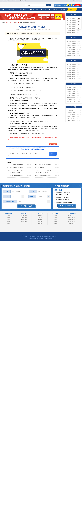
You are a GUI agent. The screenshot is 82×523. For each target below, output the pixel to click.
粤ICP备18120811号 (48, 234)
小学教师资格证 (24, 217)
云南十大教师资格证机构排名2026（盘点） (71, 18)
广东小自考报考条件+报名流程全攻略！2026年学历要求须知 (71, 110)
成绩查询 (8, 217)
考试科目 (8, 215)
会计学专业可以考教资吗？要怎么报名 (15, 175)
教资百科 (72, 9)
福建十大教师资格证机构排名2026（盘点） (71, 28)
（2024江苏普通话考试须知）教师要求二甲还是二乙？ (71, 51)
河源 (74, 215)
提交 (52, 153)
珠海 (71, 219)
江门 (72, 215)
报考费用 (55, 221)
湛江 (71, 215)
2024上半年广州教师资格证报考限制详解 (71, 49)
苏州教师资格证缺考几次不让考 (71, 45)
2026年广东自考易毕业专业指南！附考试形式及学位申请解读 (71, 114)
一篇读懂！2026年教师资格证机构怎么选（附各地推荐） (71, 95)
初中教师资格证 (24, 219)
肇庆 (72, 217)
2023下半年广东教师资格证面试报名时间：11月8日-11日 (71, 47)
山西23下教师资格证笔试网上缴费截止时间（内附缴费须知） (15, 167)
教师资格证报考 (23, 9)
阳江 (74, 219)
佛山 (71, 223)
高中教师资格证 (24, 221)
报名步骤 (40, 223)
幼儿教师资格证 (24, 215)
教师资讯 (43, 9)
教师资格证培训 (53, 9)
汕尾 (71, 217)
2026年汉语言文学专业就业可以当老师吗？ (71, 89)
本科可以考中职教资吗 (39, 167)
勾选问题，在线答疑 (66, 206)
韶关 (72, 219)
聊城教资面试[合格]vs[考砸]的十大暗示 (71, 55)
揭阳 (69, 217)
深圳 (74, 217)
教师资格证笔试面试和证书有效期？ (64, 193)
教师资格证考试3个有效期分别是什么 (42, 172)
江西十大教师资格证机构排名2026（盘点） (71, 20)
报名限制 (40, 219)
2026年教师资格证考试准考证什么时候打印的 (71, 93)
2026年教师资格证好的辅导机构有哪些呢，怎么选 (71, 99)
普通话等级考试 (22, 1)
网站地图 (68, 1)
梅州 (72, 221)
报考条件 (55, 217)
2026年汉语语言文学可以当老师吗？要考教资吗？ (71, 91)
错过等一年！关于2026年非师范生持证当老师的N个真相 (71, 101)
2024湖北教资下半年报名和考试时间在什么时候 (71, 53)
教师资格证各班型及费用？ (62, 195)
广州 (69, 223)
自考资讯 (63, 9)
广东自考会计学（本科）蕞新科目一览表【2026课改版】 (71, 112)
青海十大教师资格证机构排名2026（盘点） (71, 32)
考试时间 (40, 221)
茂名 (71, 221)
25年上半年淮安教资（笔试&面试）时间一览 (71, 43)
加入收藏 (79, 1)
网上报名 (29, 1)
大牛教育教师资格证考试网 (40, 29)
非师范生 (40, 217)
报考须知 (55, 223)
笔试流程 (8, 219)
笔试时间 (8, 223)
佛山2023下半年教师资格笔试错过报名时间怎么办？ (43, 175)
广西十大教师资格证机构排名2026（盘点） (71, 24)
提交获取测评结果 (26, 206)
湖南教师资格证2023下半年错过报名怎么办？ (43, 164)
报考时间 (55, 215)
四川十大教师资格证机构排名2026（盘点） (71, 78)
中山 (72, 223)
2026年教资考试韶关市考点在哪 (13, 172)
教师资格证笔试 (5, 1)
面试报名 (8, 221)
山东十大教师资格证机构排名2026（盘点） (71, 26)
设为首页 (74, 1)
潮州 (69, 219)
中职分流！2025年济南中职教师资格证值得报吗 (15, 170)
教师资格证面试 (14, 1)
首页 (3, 9)
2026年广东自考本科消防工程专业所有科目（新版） (71, 118)
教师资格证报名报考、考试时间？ (63, 200)
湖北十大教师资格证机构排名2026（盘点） (71, 30)
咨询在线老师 (53, 144)
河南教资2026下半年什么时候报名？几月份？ (15, 164)
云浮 (74, 221)
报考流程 (55, 219)
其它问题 (57, 198)
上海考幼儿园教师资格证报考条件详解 (71, 41)
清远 (69, 221)
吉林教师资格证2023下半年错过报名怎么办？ (43, 170)
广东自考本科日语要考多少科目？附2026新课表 (71, 116)
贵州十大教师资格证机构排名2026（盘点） (71, 22)
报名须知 (18, 22)
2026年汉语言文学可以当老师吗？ (71, 87)
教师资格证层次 (11, 9)
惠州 (74, 223)
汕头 (69, 215)
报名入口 (40, 215)
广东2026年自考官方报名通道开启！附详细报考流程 (71, 120)
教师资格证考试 (34, 9)
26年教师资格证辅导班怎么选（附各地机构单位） (71, 97)
